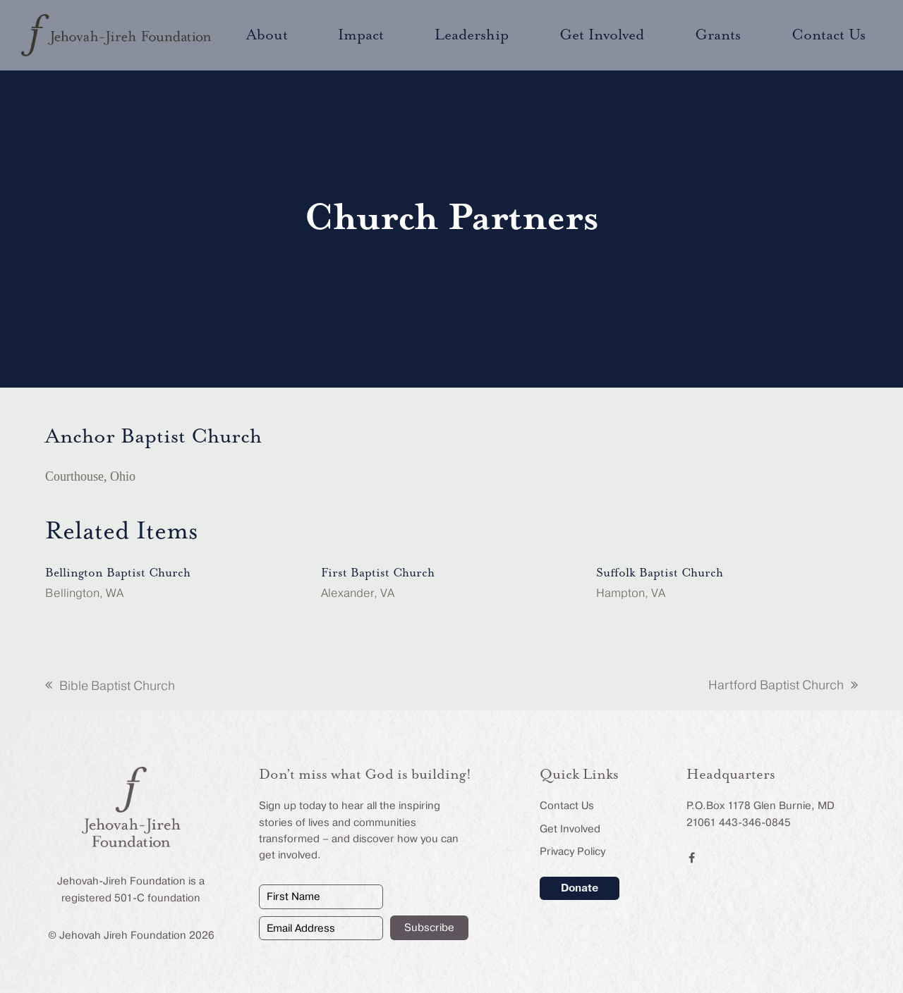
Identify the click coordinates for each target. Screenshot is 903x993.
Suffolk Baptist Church (659, 573)
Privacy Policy (572, 851)
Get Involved (570, 828)
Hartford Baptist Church (783, 686)
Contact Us (567, 805)
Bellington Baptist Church (117, 573)
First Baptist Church (378, 573)
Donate (579, 888)
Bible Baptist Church (110, 687)
